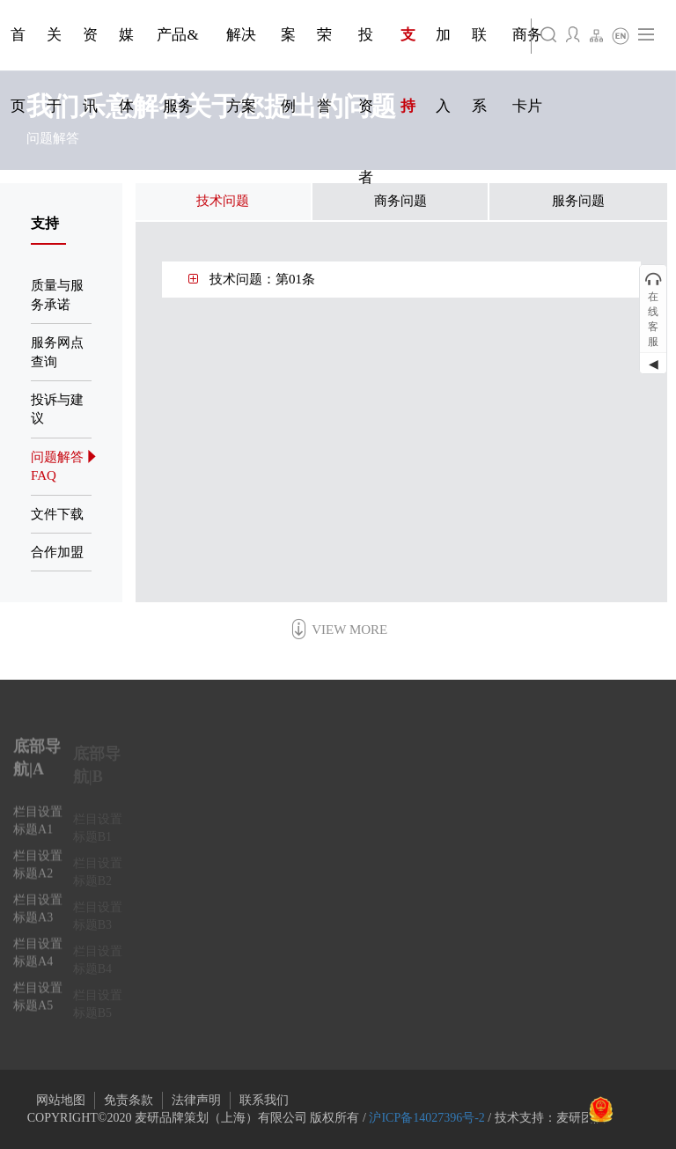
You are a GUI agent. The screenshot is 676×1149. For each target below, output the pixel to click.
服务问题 (578, 201)
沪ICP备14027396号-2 (426, 1117)
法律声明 (196, 1100)
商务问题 (400, 201)
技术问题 (222, 201)
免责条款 (128, 1100)
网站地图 (60, 1100)
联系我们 (264, 1100)
